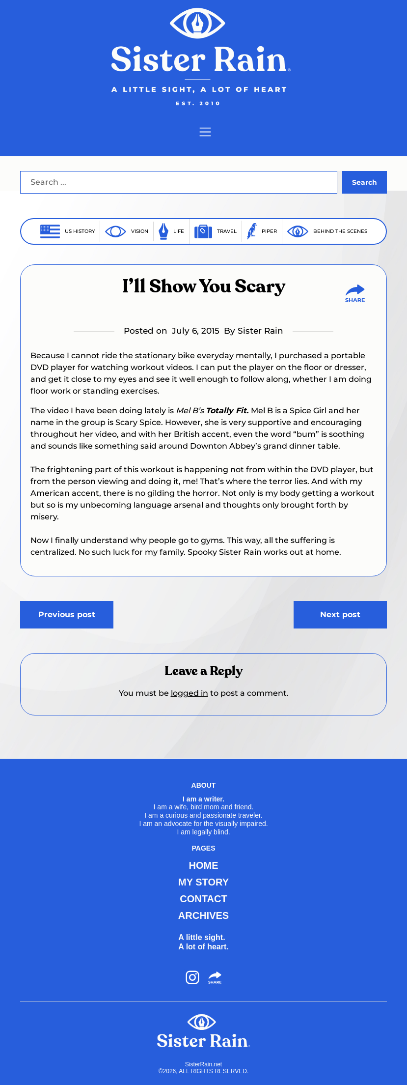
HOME (203, 865)
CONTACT (203, 898)
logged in (189, 693)
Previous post (66, 614)
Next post (340, 614)
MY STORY (203, 882)
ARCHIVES (203, 915)
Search (364, 182)
